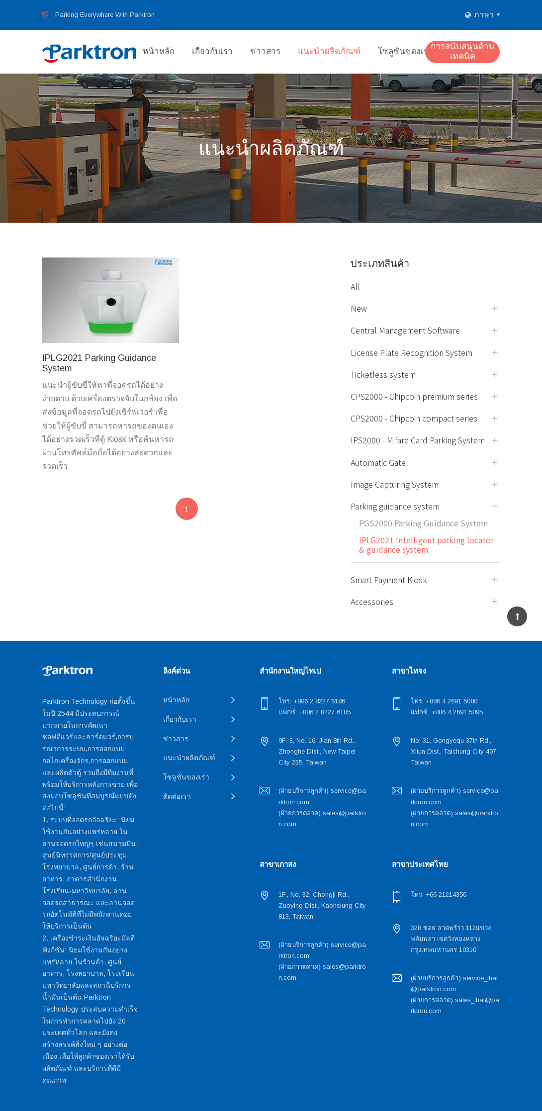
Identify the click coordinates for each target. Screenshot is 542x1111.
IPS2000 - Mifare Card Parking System (418, 440)
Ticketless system (383, 374)
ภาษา (484, 14)
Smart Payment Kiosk (389, 580)
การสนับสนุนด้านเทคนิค (463, 51)
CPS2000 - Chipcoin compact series (414, 418)
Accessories (372, 601)
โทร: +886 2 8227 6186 (311, 701)
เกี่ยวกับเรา (212, 51)
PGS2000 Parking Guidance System (423, 523)
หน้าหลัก (159, 51)
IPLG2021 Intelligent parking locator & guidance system (426, 544)
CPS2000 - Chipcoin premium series (414, 396)
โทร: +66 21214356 (438, 894)
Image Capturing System (395, 484)
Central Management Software (405, 330)
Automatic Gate (378, 462)
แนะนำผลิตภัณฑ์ (329, 51)
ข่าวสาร (265, 51)
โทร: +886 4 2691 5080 (444, 701)
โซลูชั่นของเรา (405, 51)
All (355, 286)
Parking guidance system (395, 506)
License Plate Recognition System (411, 352)
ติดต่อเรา (177, 796)
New (359, 308)
